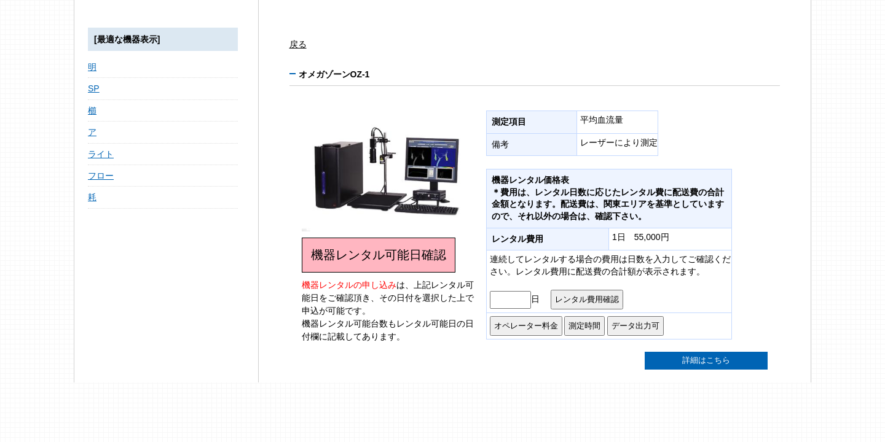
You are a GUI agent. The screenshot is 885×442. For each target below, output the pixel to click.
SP (94, 88)
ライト (101, 154)
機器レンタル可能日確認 (378, 255)
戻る (298, 44)
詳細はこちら (706, 360)
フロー (101, 175)
